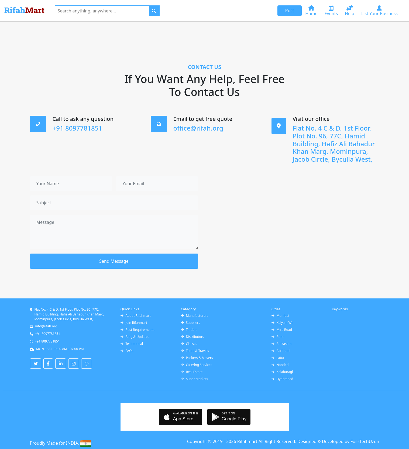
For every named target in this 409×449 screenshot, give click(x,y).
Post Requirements (137, 329)
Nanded (280, 364)
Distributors (192, 336)
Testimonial (132, 343)
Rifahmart (248, 441)
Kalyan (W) (282, 322)
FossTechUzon (364, 441)
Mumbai (280, 315)
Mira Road (281, 329)
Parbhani (280, 350)
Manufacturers (194, 315)
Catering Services (196, 364)
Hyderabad (282, 379)
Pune (277, 336)
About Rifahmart (136, 315)
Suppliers (190, 322)
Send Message (113, 261)
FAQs (127, 350)
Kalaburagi (282, 372)
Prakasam (281, 343)
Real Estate (192, 372)
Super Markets (194, 379)
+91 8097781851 (47, 333)
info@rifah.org (46, 326)
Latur (278, 357)
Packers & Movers (197, 357)
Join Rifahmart (134, 322)
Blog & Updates (135, 336)
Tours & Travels (195, 350)
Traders (189, 329)
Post (289, 11)
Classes (189, 343)
